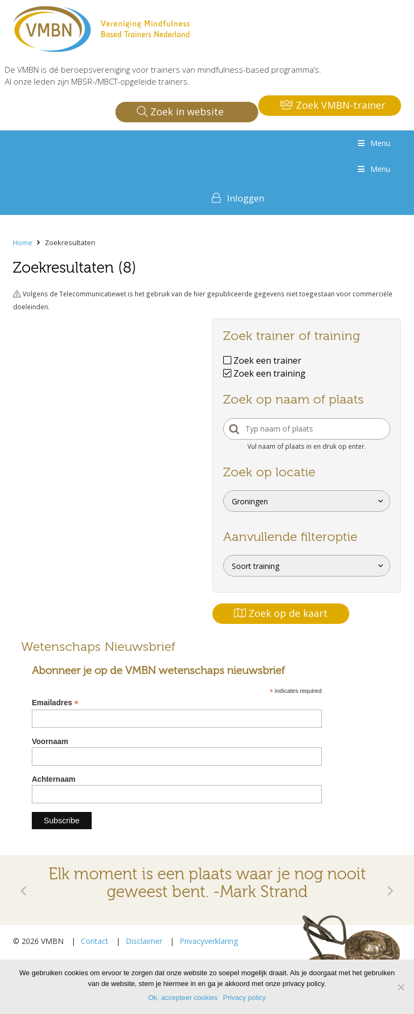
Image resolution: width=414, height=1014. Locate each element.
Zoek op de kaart (281, 613)
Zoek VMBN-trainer (332, 105)
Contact (94, 941)
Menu (373, 143)
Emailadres (55, 703)
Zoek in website (180, 111)
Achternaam (53, 779)
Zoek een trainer (262, 360)
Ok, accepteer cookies (183, 998)
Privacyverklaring (209, 941)
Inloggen (245, 198)
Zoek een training (264, 373)
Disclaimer (144, 941)
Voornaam (50, 741)
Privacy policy (244, 998)
